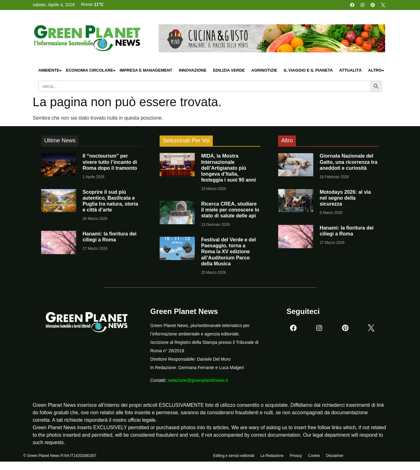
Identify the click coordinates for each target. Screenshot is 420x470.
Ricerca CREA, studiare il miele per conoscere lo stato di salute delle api (230, 209)
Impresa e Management (145, 70)
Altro (376, 70)
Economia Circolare (91, 70)
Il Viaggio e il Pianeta (308, 70)
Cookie (314, 456)
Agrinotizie (264, 70)
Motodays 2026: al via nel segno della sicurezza (345, 198)
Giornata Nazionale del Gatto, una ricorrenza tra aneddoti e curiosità (348, 161)
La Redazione (271, 456)
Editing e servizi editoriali (233, 456)
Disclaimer (334, 456)
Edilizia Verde (229, 70)
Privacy (296, 456)
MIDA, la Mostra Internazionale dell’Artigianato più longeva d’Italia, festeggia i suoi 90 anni (228, 168)
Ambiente (50, 70)
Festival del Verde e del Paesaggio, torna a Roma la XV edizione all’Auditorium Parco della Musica (228, 251)
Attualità (350, 70)
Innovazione (193, 70)
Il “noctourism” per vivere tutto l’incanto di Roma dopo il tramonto (109, 161)
